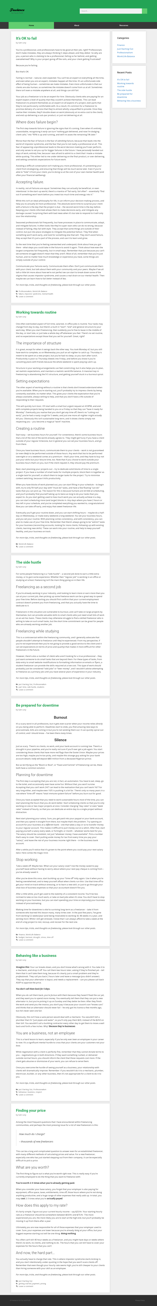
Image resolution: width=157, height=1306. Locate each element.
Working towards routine (36, 312)
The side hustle (28, 562)
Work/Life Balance (40, 291)
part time (22, 687)
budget (22, 937)
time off (50, 937)
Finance (22, 934)
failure (21, 294)
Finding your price (31, 1110)
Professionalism (25, 291)
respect (39, 1092)
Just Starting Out (25, 684)
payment (35, 1283)
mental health (47, 294)
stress (43, 937)
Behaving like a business (36, 955)
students (40, 687)
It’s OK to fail (26, 38)
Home (31, 25)
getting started (25, 1283)
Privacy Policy (140, 1300)
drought (36, 937)
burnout (29, 937)
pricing (43, 1283)
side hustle (31, 687)
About (76, 25)
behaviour (23, 1092)
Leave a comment (26, 296)
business (31, 1092)
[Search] (144, 11)
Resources (123, 25)
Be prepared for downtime (37, 705)
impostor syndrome (33, 294)
